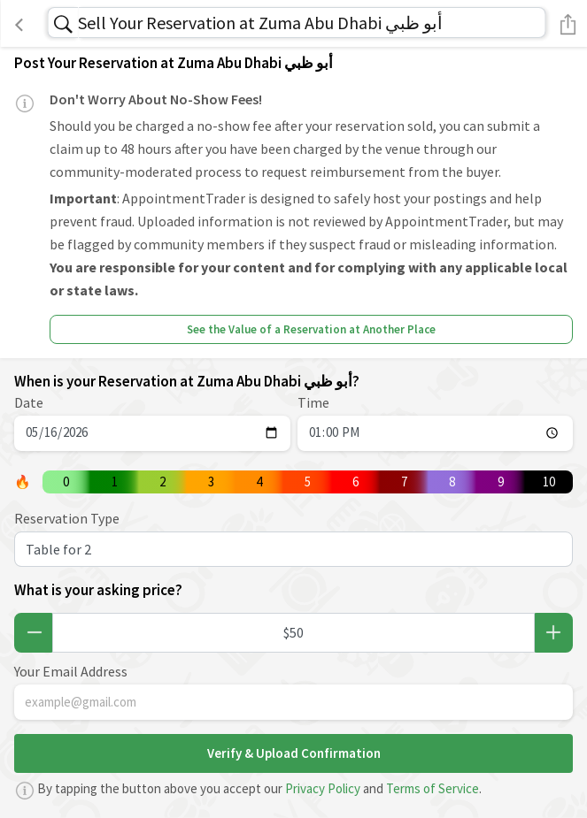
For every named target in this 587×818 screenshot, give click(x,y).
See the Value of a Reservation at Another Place (311, 329)
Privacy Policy (322, 788)
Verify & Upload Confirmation (294, 753)
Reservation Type (67, 518)
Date (28, 402)
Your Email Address (70, 671)
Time (313, 402)
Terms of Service (432, 788)
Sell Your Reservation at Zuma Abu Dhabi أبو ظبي (260, 22)
